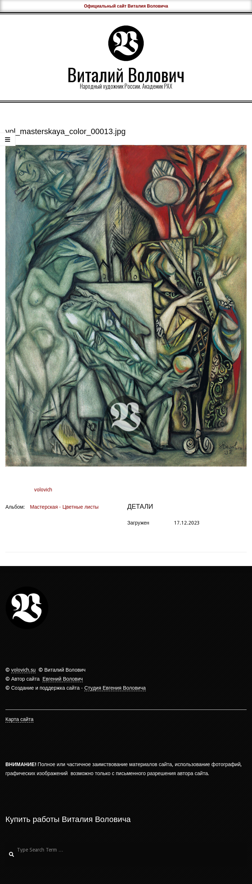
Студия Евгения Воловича (115, 688)
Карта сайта (19, 719)
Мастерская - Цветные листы (64, 507)
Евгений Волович (62, 679)
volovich (43, 489)
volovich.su (23, 670)
